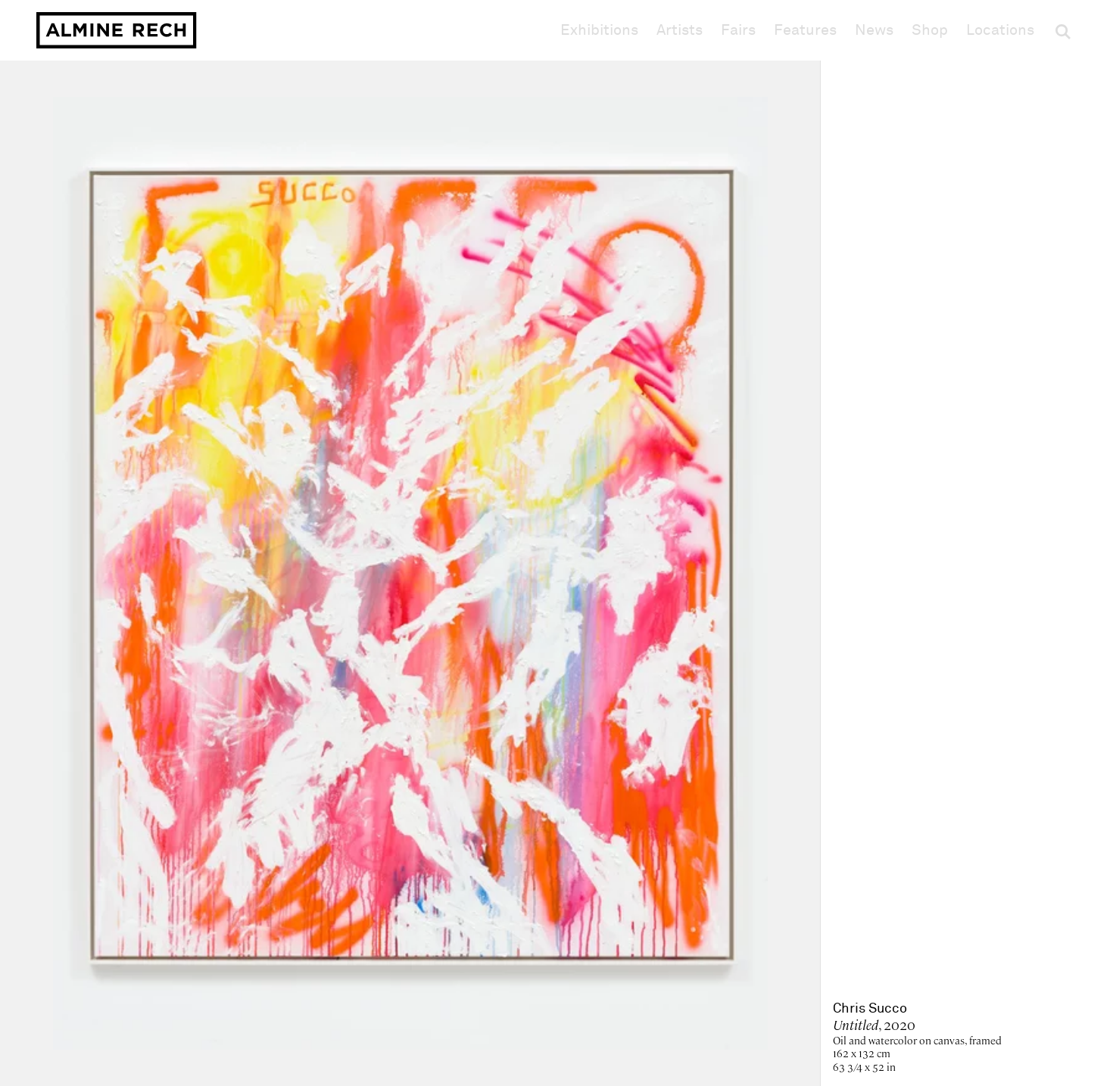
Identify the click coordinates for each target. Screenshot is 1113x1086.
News (874, 30)
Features (805, 30)
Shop (930, 30)
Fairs (738, 30)
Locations (1000, 30)
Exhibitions (599, 30)
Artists (679, 30)
